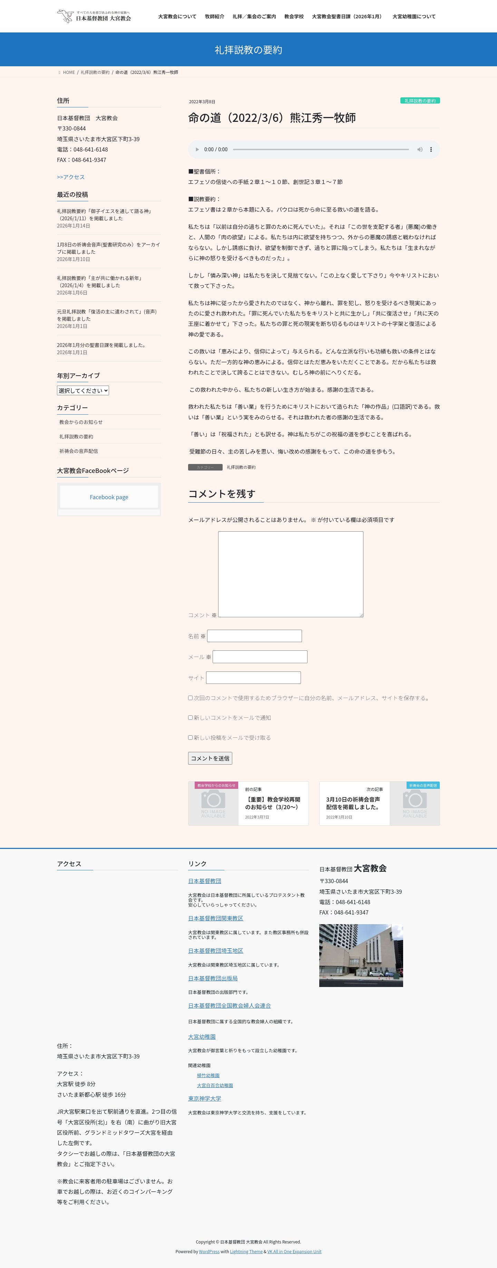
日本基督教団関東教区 (215, 918)
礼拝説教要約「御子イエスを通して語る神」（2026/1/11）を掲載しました (105, 214)
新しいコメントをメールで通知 (232, 717)
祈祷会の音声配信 (78, 450)
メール (200, 656)
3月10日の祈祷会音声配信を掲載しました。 (353, 803)
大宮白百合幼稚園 (215, 1085)
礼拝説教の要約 (420, 100)
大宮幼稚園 (202, 1036)
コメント (202, 615)
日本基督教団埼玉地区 (215, 950)
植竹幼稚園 (208, 1075)
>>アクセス (71, 177)
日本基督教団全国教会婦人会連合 (229, 1005)
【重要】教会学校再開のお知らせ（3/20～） (273, 803)
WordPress (209, 1251)
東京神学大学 (204, 1098)
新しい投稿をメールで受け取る (232, 737)
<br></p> (117, 953)
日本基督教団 (204, 881)
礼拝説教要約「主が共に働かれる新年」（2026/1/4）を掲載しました (100, 281)
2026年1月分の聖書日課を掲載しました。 (102, 344)
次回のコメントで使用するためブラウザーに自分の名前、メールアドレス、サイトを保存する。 (312, 698)
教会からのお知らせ (81, 421)
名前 (197, 636)
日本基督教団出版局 (213, 978)
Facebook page (109, 497)
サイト (196, 678)
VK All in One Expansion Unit (294, 1251)
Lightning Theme (246, 1251)
